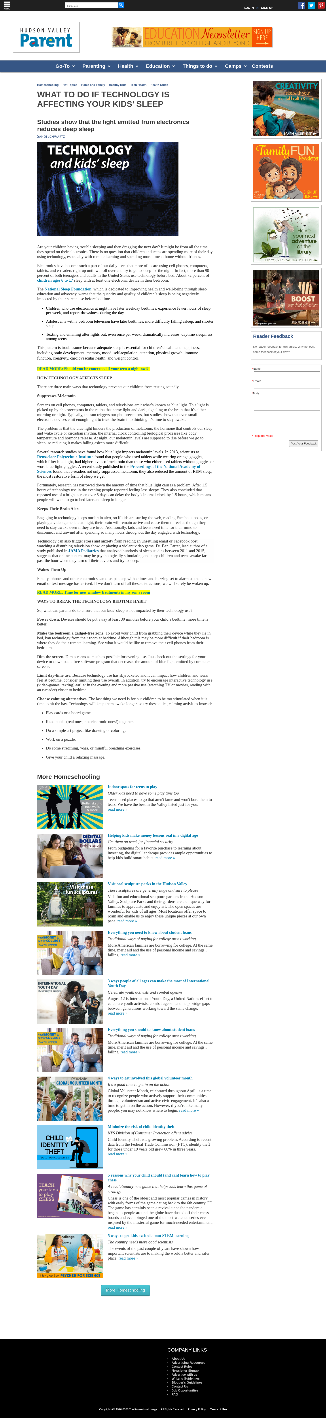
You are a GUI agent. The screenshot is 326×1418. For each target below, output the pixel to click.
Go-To (62, 66)
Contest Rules (182, 1366)
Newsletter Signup (185, 1370)
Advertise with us (184, 1374)
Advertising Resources (188, 1362)
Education (158, 66)
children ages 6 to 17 (55, 280)
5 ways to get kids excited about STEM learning (148, 1235)
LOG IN (249, 7)
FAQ (175, 1394)
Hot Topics (70, 85)
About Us (178, 1358)
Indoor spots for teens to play (132, 787)
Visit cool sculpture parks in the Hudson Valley (147, 884)
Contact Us (180, 1386)
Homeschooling (48, 85)
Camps (233, 66)
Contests (262, 66)
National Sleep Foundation (68, 289)
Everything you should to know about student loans (151, 1029)
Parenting (93, 66)
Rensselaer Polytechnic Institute (65, 456)
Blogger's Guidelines (187, 1382)
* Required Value (262, 435)
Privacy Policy (197, 1409)
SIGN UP (267, 7)
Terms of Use (218, 1409)
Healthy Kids (118, 85)
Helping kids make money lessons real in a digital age (153, 835)
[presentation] (286, 423)
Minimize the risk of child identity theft (141, 1126)
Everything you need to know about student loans (150, 932)
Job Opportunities (185, 1390)
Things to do (197, 66)
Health (125, 66)
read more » (117, 809)
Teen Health (138, 85)
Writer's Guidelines (186, 1378)
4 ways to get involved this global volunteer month (150, 1078)
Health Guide (159, 85)
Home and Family (93, 85)
